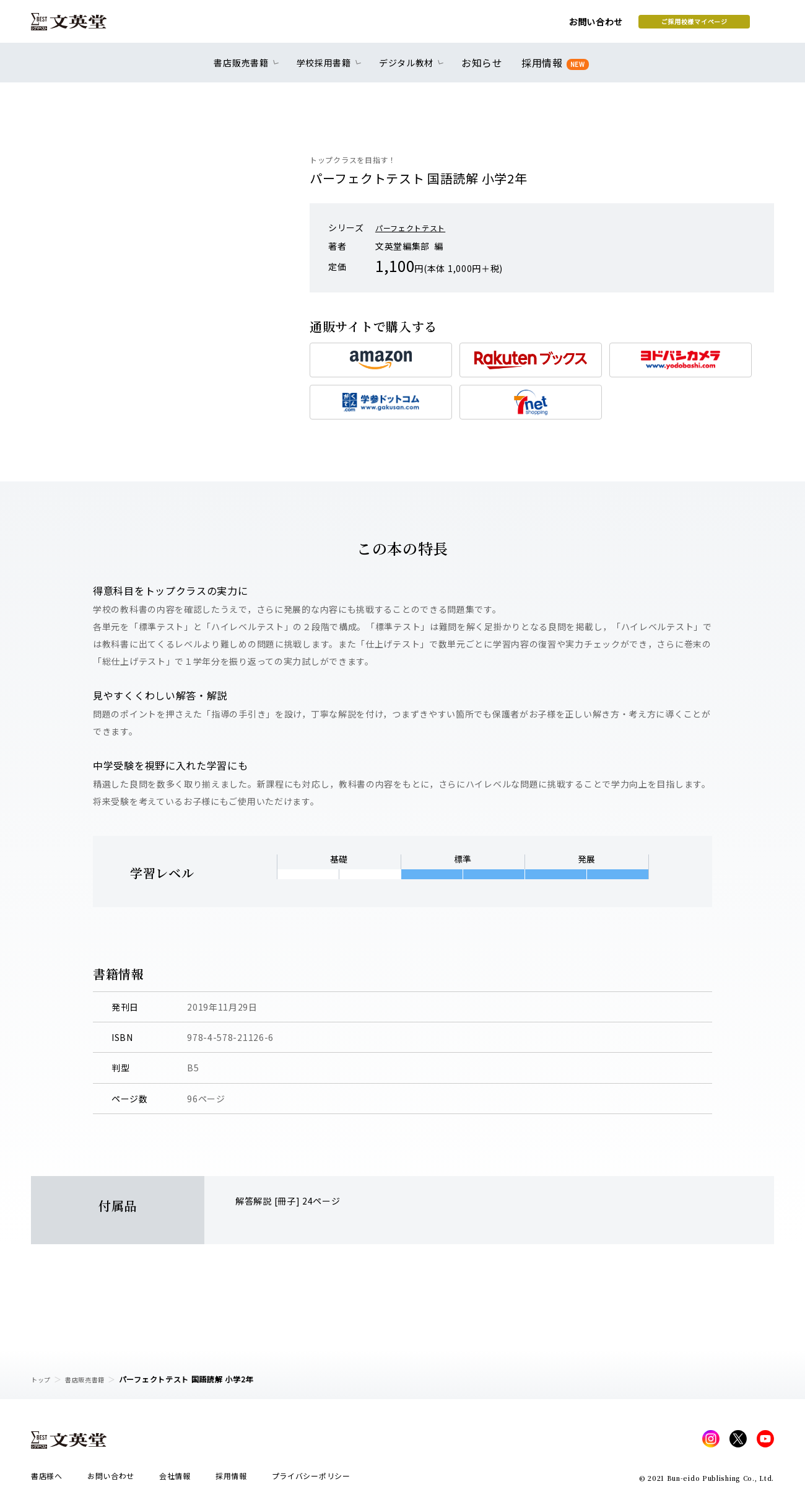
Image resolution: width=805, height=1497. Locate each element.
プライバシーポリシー (311, 1479)
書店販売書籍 (92, 1379)
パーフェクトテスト (415, 227)
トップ (42, 1379)
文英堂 (79, 26)
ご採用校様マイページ (594, 25)
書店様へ (47, 1479)
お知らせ (484, 69)
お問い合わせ (496, 26)
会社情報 (175, 1479)
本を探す (718, 25)
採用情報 (552, 69)
